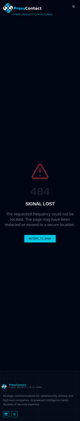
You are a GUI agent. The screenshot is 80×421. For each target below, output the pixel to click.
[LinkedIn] (6, 414)
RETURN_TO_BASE (40, 238)
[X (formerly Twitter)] (14, 414)
